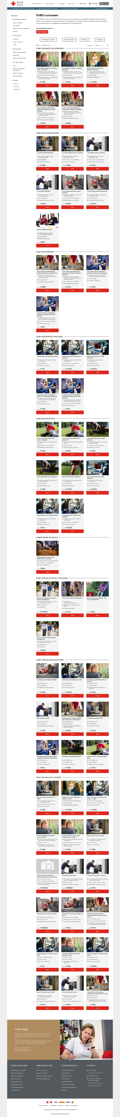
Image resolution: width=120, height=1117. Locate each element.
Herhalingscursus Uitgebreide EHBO (47, 679)
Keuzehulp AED (65, 1073)
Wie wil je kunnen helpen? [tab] (19, 19)
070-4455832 (92, 1070)
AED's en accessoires (41, 1070)
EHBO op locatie (15, 1090)
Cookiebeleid (53, 1105)
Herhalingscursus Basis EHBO (95, 718)
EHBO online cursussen (17, 1076)
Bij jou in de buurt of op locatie (70, 8)
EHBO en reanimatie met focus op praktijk (23, 8)
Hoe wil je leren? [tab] (17, 36)
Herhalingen (100, 39)
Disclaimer (61, 1105)
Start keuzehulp (42, 32)
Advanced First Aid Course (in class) (47, 913)
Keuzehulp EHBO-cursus (68, 1070)
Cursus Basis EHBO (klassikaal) (45, 152)
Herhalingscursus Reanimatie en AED (72, 679)
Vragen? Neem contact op (102, 8)
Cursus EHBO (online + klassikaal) (96, 152)
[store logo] (17, 3)
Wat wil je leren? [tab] (17, 49)
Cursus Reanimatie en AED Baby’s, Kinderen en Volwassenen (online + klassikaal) (46, 314)
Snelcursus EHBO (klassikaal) (44, 229)
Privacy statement (43, 1105)
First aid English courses (17, 1087)
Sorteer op (90, 45)
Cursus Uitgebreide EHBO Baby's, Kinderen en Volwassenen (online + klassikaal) (46, 109)
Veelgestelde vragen (21, 1049)
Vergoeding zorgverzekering (69, 1087)
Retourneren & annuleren (68, 1084)
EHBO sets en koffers (41, 1073)
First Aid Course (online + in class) (96, 875)
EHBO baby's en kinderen (48, 39)
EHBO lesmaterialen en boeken (44, 1076)
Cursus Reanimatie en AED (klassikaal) (47, 356)
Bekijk (47, 85)
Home (38, 45)
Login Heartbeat (66, 1079)
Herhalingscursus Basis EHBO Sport (71, 756)
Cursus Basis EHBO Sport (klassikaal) (47, 476)
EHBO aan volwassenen (17, 1073)
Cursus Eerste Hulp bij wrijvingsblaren (72, 598)
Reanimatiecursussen (16, 1081)
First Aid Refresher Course (69, 992)
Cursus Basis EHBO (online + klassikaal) (72, 152)
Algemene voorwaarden (71, 1105)
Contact (64, 1090)
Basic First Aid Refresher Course (46, 992)
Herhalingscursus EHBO (43, 718)
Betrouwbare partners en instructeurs (48, 8)
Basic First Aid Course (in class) (95, 835)
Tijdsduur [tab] (15, 80)
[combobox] (104, 4)
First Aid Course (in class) (69, 875)
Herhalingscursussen (16, 1084)
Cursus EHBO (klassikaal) (43, 191)
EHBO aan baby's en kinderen (18, 1070)
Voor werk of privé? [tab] (18, 62)
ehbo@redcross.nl (93, 1075)
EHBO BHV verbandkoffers (43, 1079)
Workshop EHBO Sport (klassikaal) (71, 476)
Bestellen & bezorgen (67, 1081)
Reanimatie (84, 39)
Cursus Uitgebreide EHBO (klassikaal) (97, 191)
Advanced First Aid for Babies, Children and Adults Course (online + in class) (97, 915)
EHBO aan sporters (16, 1079)
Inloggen (83, 3)
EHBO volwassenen (69, 39)
